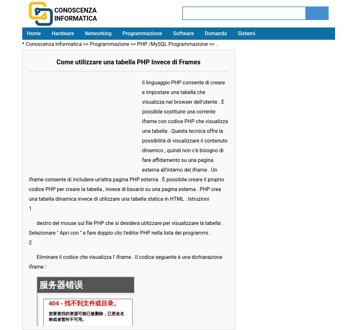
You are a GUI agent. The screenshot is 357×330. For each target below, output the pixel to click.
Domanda (216, 33)
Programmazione (142, 33)
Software (183, 33)
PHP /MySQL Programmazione (172, 44)
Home (34, 33)
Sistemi (246, 33)
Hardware (63, 33)
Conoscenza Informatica (53, 44)
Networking (98, 33)
